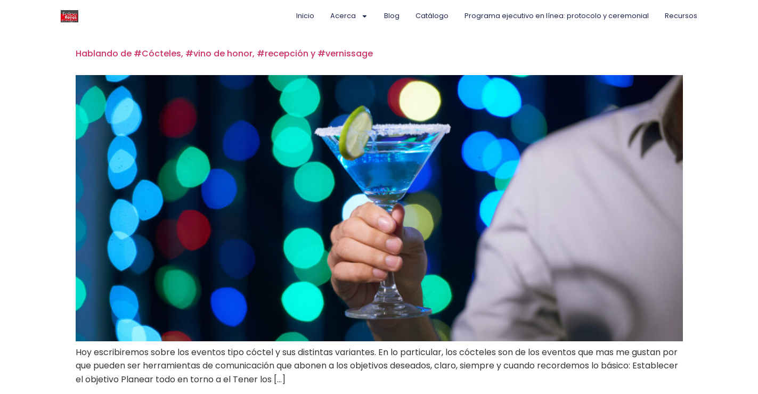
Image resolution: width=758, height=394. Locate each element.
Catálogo (432, 15)
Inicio (305, 15)
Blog (392, 15)
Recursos (681, 15)
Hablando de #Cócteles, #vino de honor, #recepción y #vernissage (224, 53)
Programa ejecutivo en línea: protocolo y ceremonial (556, 15)
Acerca (349, 16)
